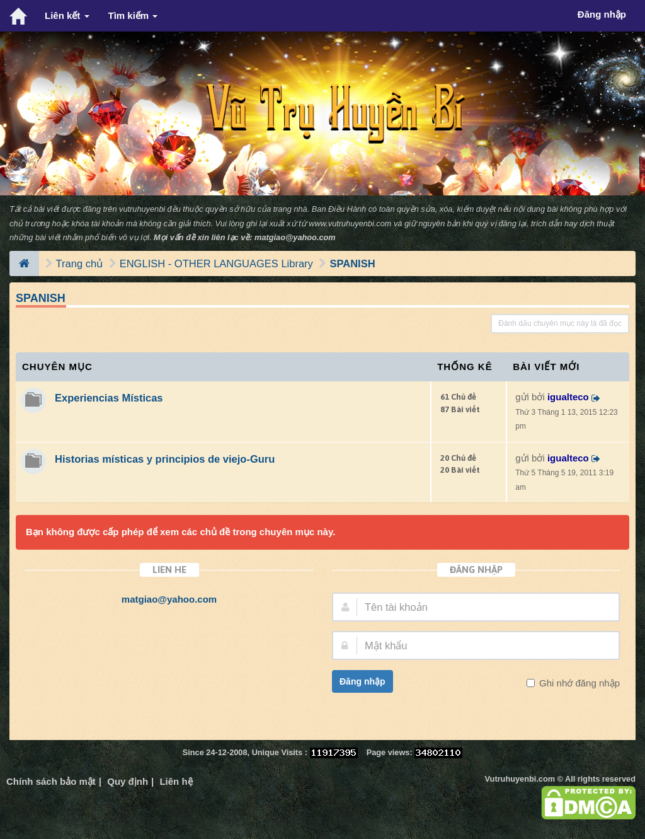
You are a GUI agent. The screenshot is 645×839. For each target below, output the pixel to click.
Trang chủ (79, 263)
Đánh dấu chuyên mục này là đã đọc (560, 323)
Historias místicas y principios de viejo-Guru (165, 459)
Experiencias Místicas (109, 397)
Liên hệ (175, 781)
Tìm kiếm (133, 15)
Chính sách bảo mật (51, 781)
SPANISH (352, 263)
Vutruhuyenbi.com (520, 779)
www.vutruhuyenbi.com (350, 223)
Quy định (127, 781)
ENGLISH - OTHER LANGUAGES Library (216, 263)
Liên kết (67, 15)
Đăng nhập (362, 681)
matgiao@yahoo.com (295, 237)
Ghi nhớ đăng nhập (578, 683)
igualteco (568, 396)
